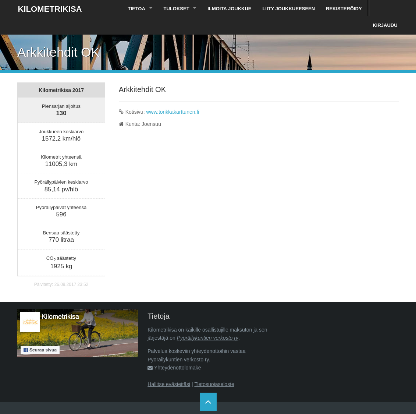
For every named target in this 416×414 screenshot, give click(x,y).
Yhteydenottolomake (177, 351)
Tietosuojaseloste (214, 368)
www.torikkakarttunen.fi (172, 96)
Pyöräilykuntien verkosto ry (207, 322)
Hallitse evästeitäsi (168, 368)
